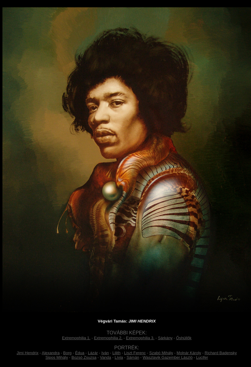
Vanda (105, 357)
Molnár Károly (188, 353)
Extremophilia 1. (76, 338)
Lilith (116, 353)
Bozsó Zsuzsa (83, 357)
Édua (79, 353)
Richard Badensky (221, 353)
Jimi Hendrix (27, 353)
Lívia (119, 357)
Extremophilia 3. (140, 338)
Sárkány (165, 338)
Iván (105, 353)
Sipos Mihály (56, 357)
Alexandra (51, 353)
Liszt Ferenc (135, 353)
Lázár (93, 353)
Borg (67, 353)
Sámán (132, 357)
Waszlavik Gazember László (168, 357)
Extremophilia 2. (108, 338)
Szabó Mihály (161, 353)
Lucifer (202, 357)
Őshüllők (184, 338)
